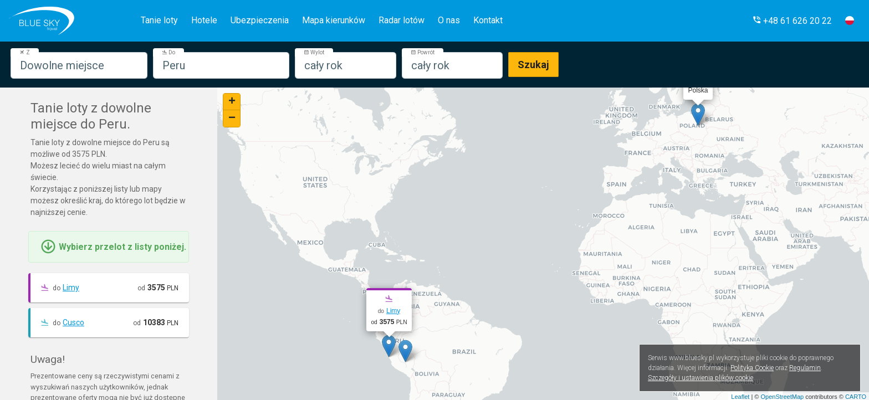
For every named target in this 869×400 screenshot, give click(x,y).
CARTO (855, 396)
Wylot (314, 52)
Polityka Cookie (752, 368)
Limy (71, 287)
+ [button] (232, 102)
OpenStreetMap (782, 396)
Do (168, 52)
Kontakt (488, 20)
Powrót (422, 52)
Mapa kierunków (333, 20)
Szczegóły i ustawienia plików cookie (700, 378)
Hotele (204, 20)
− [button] (232, 118)
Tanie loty (159, 20)
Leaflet (740, 396)
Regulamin (805, 368)
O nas (449, 20)
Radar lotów (402, 20)
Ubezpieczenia (260, 20)
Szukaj (533, 64)
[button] (792, 21)
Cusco (73, 322)
